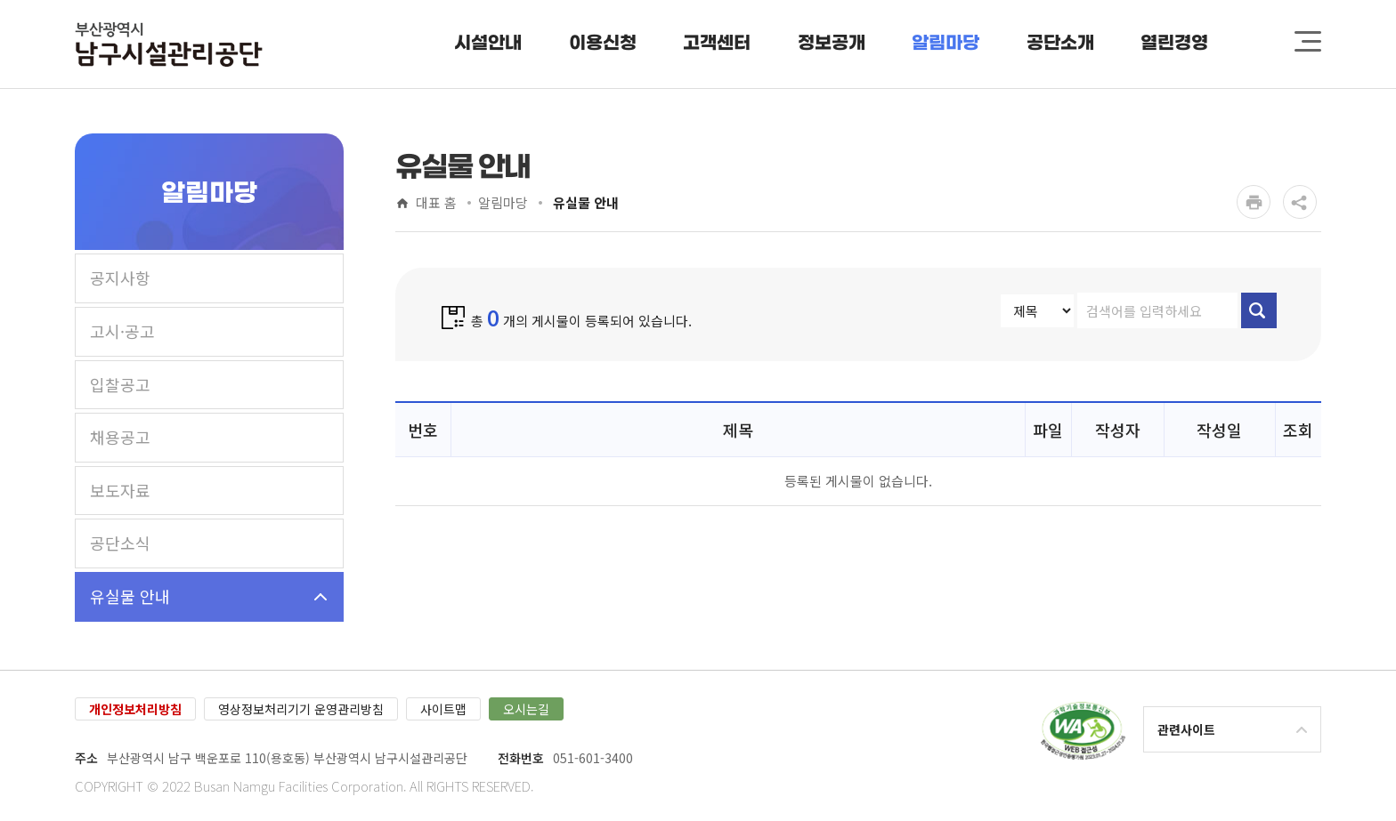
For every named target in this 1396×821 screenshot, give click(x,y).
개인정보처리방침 (135, 709)
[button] (488, 44)
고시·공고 (122, 330)
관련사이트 (1186, 729)
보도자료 (120, 490)
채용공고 (120, 436)
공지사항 (120, 277)
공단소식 (120, 542)
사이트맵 (443, 709)
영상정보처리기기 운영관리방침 (301, 709)
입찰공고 (120, 384)
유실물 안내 (130, 596)
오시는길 (526, 709)
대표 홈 (436, 203)
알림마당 (503, 203)
